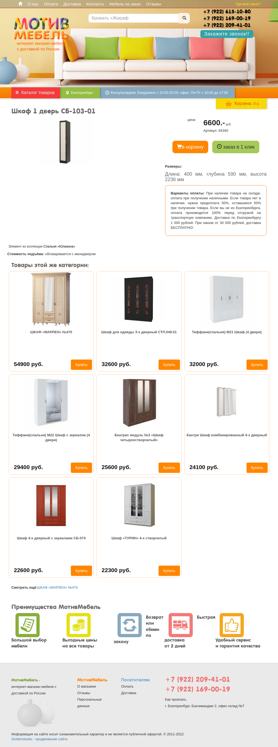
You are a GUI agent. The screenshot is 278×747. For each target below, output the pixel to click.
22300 (116, 570)
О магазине (86, 686)
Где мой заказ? (248, 4)
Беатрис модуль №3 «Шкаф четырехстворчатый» (139, 437)
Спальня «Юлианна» (59, 246)
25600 (116, 467)
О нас (33, 4)
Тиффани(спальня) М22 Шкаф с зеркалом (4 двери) (51, 437)
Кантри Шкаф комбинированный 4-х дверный (227, 435)
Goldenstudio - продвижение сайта (39, 739)
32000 (204, 364)
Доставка (72, 4)
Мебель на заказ (125, 4)
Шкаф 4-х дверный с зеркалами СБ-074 (51, 538)
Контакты (95, 4)
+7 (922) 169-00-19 (197, 689)
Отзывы (153, 4)
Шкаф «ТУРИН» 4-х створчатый (139, 538)
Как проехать (176, 699)
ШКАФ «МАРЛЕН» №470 (51, 332)
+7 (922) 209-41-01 (197, 679)
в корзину (190, 147)
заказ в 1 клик (236, 147)
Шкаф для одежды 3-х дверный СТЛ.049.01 (139, 332)
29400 (28, 467)
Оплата (51, 4)
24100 (204, 467)
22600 (28, 570)
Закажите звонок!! (226, 34)
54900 (28, 364)
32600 (116, 364)
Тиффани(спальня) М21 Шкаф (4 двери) (227, 332)
